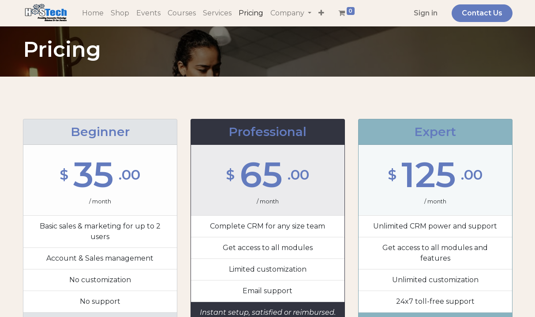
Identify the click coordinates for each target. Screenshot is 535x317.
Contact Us (482, 13)
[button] (321, 13)
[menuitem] (93, 13)
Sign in (426, 13)
